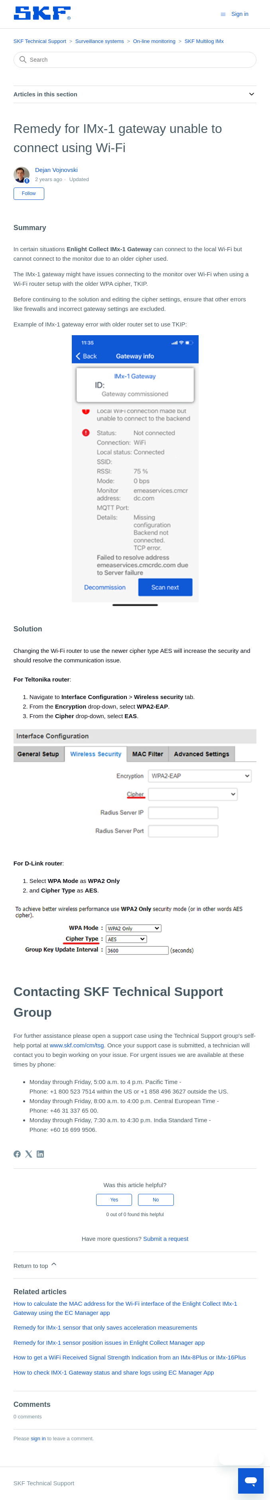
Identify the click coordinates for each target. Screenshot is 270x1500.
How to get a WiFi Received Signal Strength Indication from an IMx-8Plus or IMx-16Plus (130, 1357)
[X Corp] (28, 1154)
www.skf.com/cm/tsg (77, 1045)
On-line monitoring (154, 41)
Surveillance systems (99, 41)
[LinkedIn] (40, 1154)
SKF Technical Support (40, 41)
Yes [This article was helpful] (114, 1200)
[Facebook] (17, 1154)
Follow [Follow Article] (29, 193)
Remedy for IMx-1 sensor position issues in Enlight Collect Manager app (109, 1342)
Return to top (36, 1264)
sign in (38, 1438)
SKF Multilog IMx (204, 41)
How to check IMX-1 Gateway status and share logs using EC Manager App (114, 1372)
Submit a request (165, 1238)
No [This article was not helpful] (156, 1200)
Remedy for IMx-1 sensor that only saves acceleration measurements (105, 1327)
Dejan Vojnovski (56, 169)
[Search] (135, 60)
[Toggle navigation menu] (223, 13)
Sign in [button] (239, 14)
